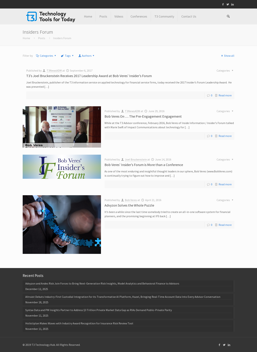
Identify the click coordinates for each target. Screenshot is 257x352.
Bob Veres (131, 200)
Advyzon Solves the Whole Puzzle (129, 205)
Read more (225, 95)
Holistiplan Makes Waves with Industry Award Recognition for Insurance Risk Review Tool (79, 323)
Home (26, 38)
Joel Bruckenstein (136, 159)
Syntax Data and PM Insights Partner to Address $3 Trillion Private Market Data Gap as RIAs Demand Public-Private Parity (98, 310)
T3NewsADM (54, 70)
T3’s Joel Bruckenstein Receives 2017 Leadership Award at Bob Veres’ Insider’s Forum (89, 76)
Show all (227, 55)
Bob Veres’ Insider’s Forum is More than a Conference (144, 164)
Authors (86, 55)
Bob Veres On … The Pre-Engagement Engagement (143, 116)
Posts (41, 38)
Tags (67, 55)
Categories (46, 55)
